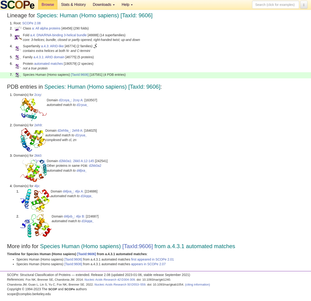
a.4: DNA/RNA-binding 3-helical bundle (58, 35)
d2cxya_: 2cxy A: (71, 100)
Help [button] (127, 5)
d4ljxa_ (82, 170)
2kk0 (37, 155)
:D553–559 (120, 284)
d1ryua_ (83, 105)
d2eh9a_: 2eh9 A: (70, 130)
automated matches (48, 63)
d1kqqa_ (87, 196)
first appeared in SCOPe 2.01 (152, 259)
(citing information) (197, 284)
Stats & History (73, 5)
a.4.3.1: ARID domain (48, 57)
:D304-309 (110, 279)
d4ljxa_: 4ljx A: (73, 191)
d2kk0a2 (95, 165)
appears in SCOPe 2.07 (148, 264)
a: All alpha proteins (46, 28)
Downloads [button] (104, 5)
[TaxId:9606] (80, 74)
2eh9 (38, 125)
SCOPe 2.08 (31, 23)
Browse (48, 5)
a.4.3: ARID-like (52, 46)
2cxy (37, 95)
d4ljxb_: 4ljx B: (74, 216)
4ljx (36, 186)
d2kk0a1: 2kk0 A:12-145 (76, 161)
